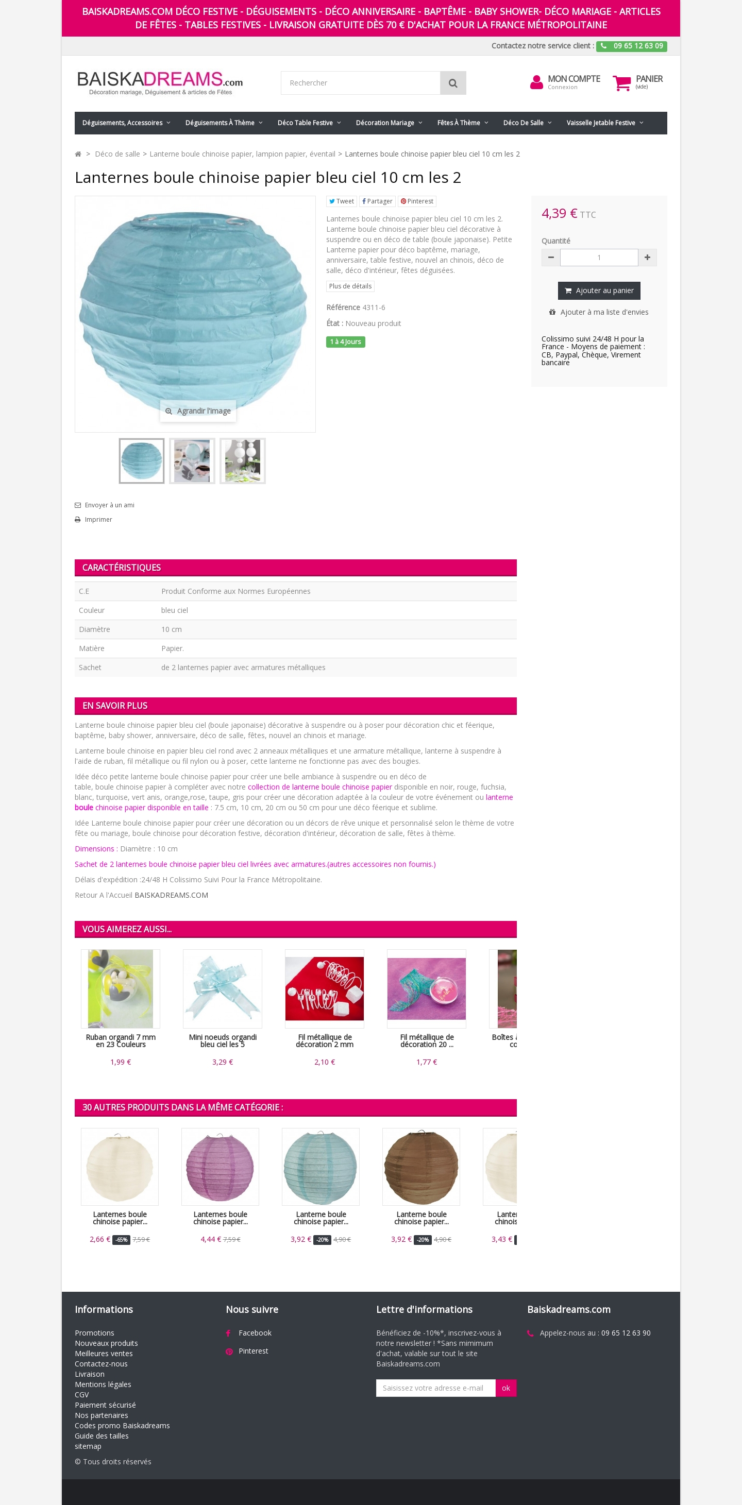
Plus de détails (350, 286)
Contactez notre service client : (543, 45)
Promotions (94, 1333)
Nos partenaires (101, 1415)
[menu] (536, 82)
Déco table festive (305, 122)
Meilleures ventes (104, 1353)
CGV (82, 1394)
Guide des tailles (102, 1436)
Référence (343, 307)
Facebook (255, 1333)
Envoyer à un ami (109, 505)
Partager (377, 201)
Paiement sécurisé (105, 1405)
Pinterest (417, 201)
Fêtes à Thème (458, 122)
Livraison (90, 1374)
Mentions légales (103, 1384)
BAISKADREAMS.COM (171, 895)
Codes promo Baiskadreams (122, 1425)
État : (334, 323)
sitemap (88, 1446)
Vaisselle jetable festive (601, 122)
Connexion (563, 87)
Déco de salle (523, 122)
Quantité (556, 241)
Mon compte (574, 79)
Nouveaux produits (106, 1343)
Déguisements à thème (220, 122)
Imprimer (98, 519)
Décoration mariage (385, 122)
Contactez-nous (101, 1364)
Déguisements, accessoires (122, 122)
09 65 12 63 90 (626, 1333)
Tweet (341, 201)
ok (506, 1388)
